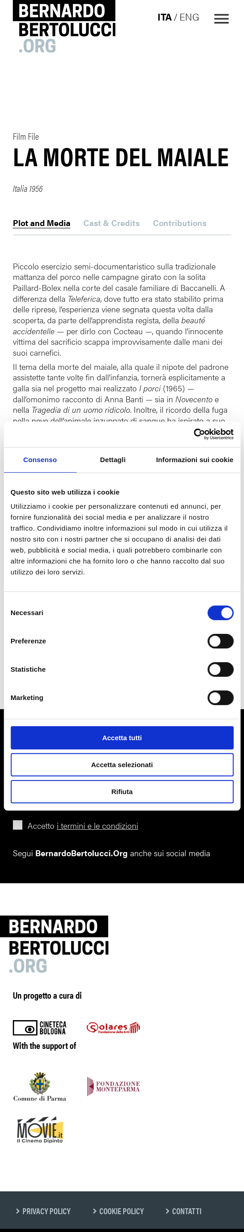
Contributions (179, 223)
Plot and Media (41, 223)
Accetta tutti (122, 738)
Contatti (186, 1210)
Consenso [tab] (40, 459)
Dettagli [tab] (113, 459)
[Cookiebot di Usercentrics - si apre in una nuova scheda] (193, 434)
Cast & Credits (111, 223)
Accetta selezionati (122, 765)
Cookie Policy (121, 1210)
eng (189, 16)
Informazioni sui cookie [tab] (194, 459)
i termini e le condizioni (97, 825)
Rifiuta (122, 791)
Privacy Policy (46, 1210)
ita (164, 16)
